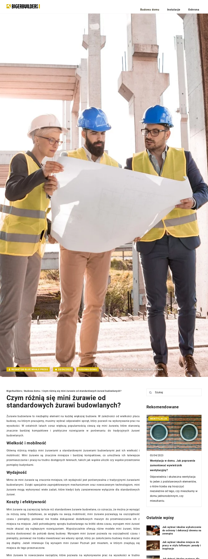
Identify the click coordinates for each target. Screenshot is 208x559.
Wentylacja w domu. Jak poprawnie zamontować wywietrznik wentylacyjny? (172, 465)
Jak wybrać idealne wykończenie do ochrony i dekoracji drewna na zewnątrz (181, 530)
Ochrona (196, 6)
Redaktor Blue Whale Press (30, 369)
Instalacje (181, 6)
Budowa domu (163, 6)
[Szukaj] (150, 393)
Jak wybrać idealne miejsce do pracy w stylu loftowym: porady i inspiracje (181, 545)
